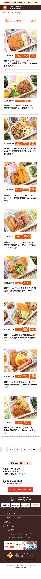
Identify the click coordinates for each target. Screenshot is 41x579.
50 (34, 449)
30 (27, 449)
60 (37, 449)
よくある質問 (8, 530)
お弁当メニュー (9, 513)
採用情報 (12, 538)
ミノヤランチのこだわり (13, 518)
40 (30, 449)
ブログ (20, 534)
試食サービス (8, 526)
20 (24, 449)
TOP (3, 13)
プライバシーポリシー (25, 538)
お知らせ (13, 534)
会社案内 (28, 534)
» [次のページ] (39, 449)
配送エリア (7, 522)
